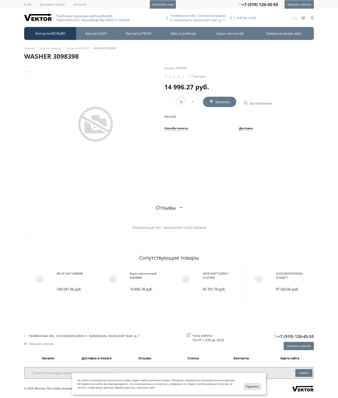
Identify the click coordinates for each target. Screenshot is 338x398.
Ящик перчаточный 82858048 (143, 276)
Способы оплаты (176, 128)
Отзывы (144, 358)
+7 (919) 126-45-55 (260, 4)
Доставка (246, 128)
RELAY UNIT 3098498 (70, 273)
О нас (27, 4)
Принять (252, 386)
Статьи (193, 358)
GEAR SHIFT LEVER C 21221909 (216, 276)
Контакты (79, 4)
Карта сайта (289, 358)
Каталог (48, 358)
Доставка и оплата (52, 4)
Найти (303, 373)
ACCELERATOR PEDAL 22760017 (289, 276)
